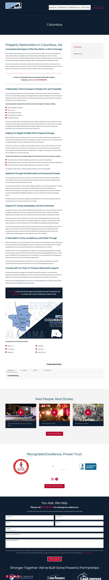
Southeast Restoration (12, 58)
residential (20, 98)
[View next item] (56, 461)
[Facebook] (7, 576)
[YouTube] (14, 576)
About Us (37, 579)
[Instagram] (18, 576)
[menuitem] (52, 7)
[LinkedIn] (11, 576)
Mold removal (11, 110)
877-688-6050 (98, 8)
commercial (29, 98)
